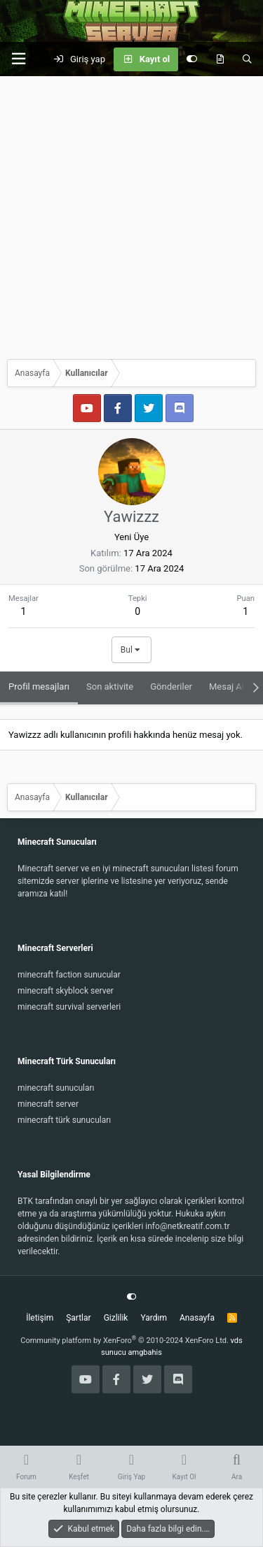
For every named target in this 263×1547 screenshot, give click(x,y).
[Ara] (247, 59)
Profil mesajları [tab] (38, 686)
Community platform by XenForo (124, 1340)
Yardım (153, 1318)
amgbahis (145, 1352)
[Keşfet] (219, 59)
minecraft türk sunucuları (64, 1120)
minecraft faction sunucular (69, 975)
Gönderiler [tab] (171, 686)
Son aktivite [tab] (109, 686)
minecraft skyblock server (66, 991)
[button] (18, 59)
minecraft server (48, 1104)
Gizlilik (116, 1318)
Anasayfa (197, 1318)
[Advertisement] (131, 214)
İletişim (39, 1318)
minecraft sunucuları (56, 1088)
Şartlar (78, 1318)
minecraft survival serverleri (69, 1007)
